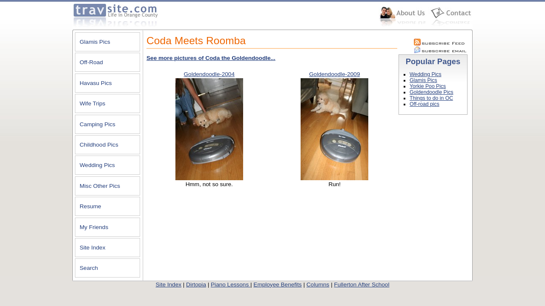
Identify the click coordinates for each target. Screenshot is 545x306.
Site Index (92, 247)
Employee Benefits (277, 284)
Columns (318, 284)
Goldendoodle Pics (431, 92)
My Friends (94, 227)
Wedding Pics (97, 165)
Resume (90, 206)
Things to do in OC (431, 98)
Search (89, 268)
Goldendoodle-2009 (334, 74)
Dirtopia (196, 284)
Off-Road (91, 62)
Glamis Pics (95, 42)
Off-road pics (424, 104)
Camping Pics (97, 124)
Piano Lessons (230, 284)
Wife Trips (92, 103)
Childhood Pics (99, 145)
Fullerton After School (361, 284)
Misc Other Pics (100, 186)
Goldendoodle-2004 (209, 74)
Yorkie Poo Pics (428, 86)
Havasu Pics (96, 83)
